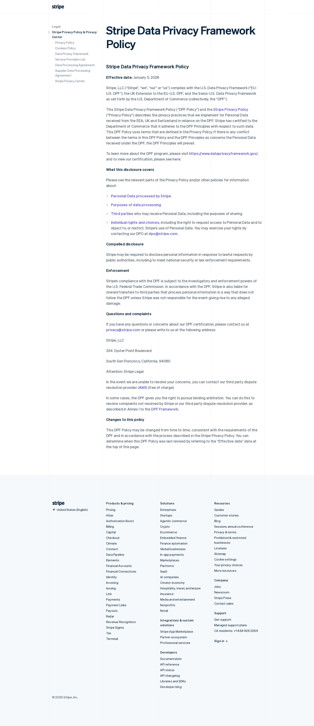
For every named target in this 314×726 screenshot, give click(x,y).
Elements (112, 560)
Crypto (165, 526)
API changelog (170, 676)
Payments (113, 599)
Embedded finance (173, 538)
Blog (217, 521)
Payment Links (116, 605)
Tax (108, 633)
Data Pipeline (115, 555)
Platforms (167, 566)
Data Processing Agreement (75, 65)
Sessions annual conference (233, 526)
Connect (112, 549)
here (176, 159)
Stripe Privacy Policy (230, 109)
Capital (111, 532)
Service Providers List (70, 59)
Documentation (171, 659)
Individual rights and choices (135, 222)
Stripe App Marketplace (176, 631)
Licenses (220, 548)
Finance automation (174, 543)
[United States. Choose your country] (70, 509)
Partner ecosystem (173, 637)
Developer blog (171, 687)
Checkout (113, 538)
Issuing (111, 588)
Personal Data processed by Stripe (141, 196)
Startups (166, 515)
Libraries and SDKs (173, 681)
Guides (219, 510)
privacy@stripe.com (123, 329)
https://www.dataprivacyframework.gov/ (223, 153)
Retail (164, 611)
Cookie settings (225, 559)
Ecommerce (168, 532)
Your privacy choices (228, 565)
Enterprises (168, 510)
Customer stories (226, 515)
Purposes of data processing (136, 204)
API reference (169, 664)
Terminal (112, 639)
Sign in (221, 641)
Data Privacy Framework (72, 54)
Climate (111, 543)
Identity (111, 577)
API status (167, 670)
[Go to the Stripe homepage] (56, 503)
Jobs (217, 587)
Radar (110, 616)
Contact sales (224, 603)
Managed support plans (230, 625)
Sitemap (220, 554)
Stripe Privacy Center (70, 81)
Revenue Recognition (121, 622)
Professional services (175, 643)
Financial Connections (121, 571)
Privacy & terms (225, 532)
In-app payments (172, 555)
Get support (222, 619)
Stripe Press (222, 598)
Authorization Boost (120, 521)
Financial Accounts (119, 566)
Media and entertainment (177, 599)
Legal (56, 26)
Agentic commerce (173, 521)
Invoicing (112, 583)
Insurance (167, 594)
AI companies (169, 577)
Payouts (112, 611)
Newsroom (221, 592)
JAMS (142, 387)
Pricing (110, 510)
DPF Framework (164, 409)
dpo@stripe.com (163, 233)
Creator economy (172, 583)
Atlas (109, 515)
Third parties (122, 213)
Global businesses (173, 549)
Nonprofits (167, 605)
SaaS (163, 571)
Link (109, 594)
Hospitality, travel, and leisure (180, 588)
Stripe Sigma (115, 627)
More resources (225, 571)
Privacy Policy (64, 42)
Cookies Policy (65, 48)
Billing (110, 526)
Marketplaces (169, 560)
